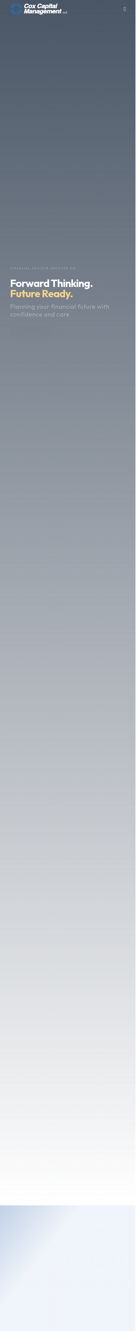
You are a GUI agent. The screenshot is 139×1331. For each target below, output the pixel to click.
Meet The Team (32, 1269)
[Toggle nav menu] (125, 9)
